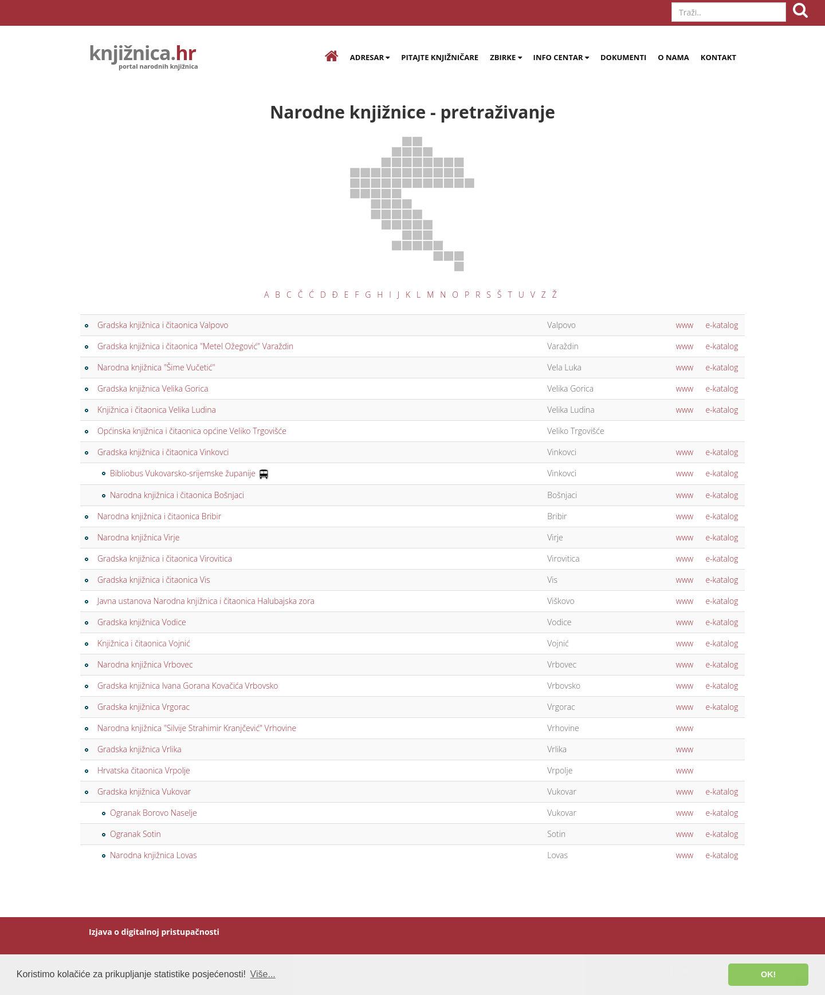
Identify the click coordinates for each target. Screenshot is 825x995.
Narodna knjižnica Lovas (153, 855)
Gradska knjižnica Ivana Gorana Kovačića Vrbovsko (187, 685)
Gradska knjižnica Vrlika (139, 749)
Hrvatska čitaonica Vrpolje (143, 770)
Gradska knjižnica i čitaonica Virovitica (164, 558)
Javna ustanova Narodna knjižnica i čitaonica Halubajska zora (206, 600)
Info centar (561, 57)
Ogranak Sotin (135, 833)
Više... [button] (263, 974)
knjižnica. (142, 54)
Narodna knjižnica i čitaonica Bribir (159, 516)
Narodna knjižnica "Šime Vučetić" (156, 367)
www (684, 324)
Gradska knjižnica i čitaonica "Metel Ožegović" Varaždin (195, 346)
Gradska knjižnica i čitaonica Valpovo (163, 324)
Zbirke (505, 57)
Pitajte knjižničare (439, 57)
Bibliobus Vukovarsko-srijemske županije (183, 473)
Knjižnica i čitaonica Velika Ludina (156, 409)
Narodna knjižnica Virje (138, 537)
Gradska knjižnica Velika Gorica (153, 388)
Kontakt (718, 57)
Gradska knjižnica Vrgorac (143, 706)
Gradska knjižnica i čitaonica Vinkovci (163, 452)
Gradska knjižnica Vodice (141, 622)
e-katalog (721, 324)
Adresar (370, 57)
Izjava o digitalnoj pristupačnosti (154, 931)
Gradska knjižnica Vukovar (144, 791)
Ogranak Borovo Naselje (153, 812)
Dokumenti (623, 57)
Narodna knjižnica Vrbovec (145, 664)
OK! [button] (768, 974)
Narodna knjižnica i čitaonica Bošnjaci (177, 494)
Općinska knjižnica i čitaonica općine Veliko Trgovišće (191, 430)
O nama (673, 57)
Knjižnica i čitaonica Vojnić (143, 643)
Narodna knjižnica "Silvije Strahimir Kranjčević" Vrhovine (196, 727)
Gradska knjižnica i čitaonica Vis (153, 579)
